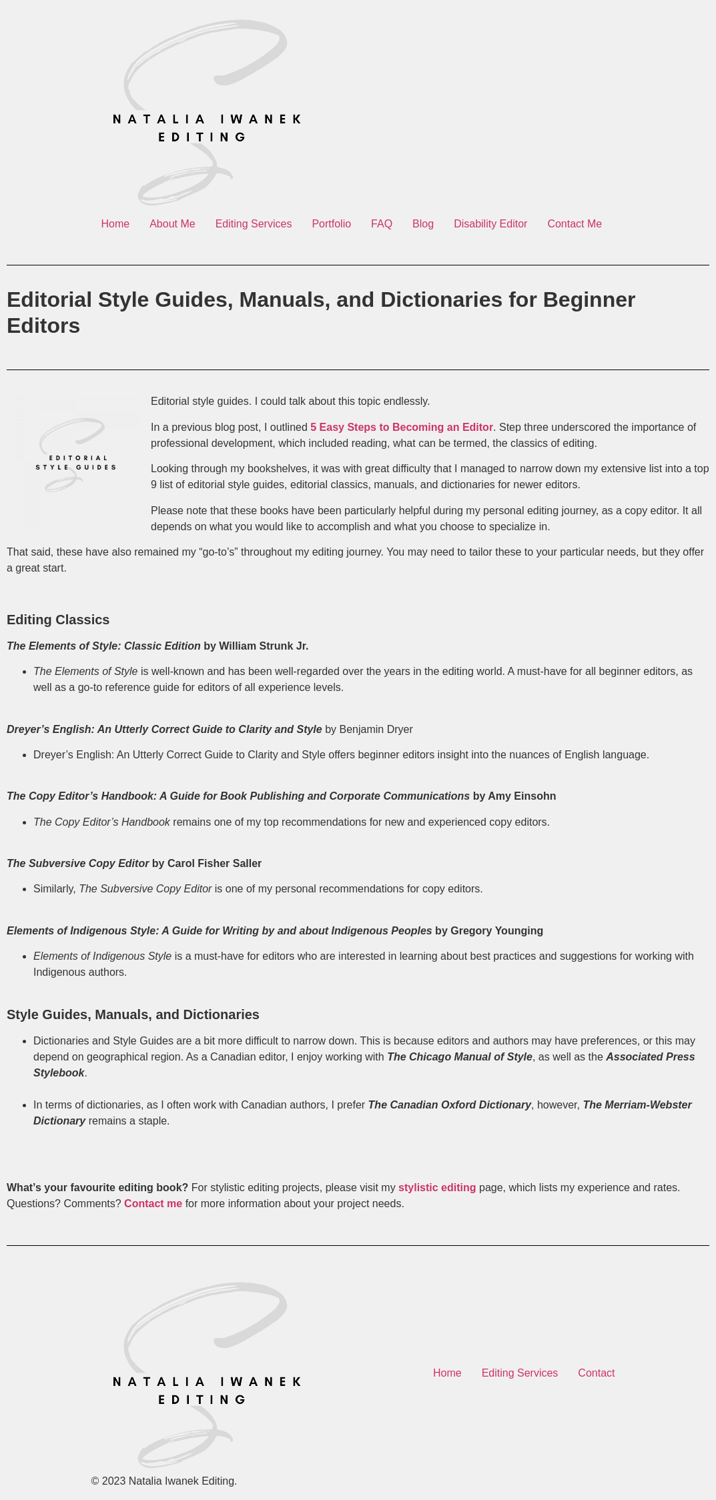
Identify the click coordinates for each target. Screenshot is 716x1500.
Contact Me (574, 223)
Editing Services (254, 223)
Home (115, 223)
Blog (423, 223)
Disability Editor (490, 223)
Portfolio (331, 223)
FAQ (381, 223)
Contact (596, 1373)
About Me (172, 223)
